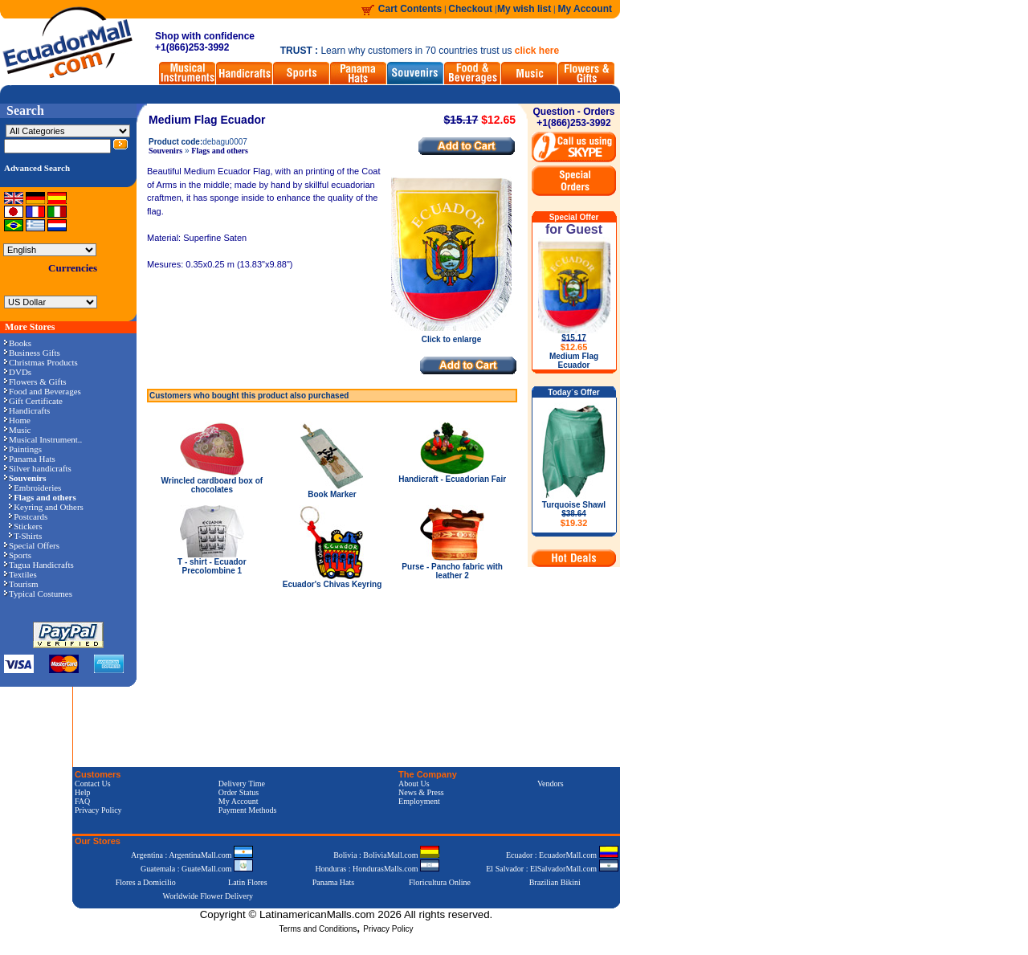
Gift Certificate (33, 401)
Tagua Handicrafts (39, 564)
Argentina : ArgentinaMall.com (192, 855)
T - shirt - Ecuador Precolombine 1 (212, 566)
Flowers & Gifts (35, 381)
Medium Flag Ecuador (573, 360)
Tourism (21, 584)
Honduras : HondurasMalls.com (377, 868)
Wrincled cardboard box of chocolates (212, 485)
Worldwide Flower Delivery (208, 896)
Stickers (25, 526)
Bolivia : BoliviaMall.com (386, 855)
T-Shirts (25, 536)
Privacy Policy (98, 810)
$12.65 (574, 347)
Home (17, 420)
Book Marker (332, 494)
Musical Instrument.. (43, 439)
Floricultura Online (440, 882)
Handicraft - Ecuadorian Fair (452, 479)
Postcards (28, 516)
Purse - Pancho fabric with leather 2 (452, 571)
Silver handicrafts (37, 468)
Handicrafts (27, 410)
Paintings (23, 449)
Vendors (550, 783)
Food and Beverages (42, 391)
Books (17, 343)
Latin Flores (247, 882)
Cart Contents (410, 8)
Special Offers (31, 545)
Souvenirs (165, 150)
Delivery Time (241, 783)
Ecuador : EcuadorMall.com (562, 855)
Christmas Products (41, 362)
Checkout (471, 8)
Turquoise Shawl (574, 514)
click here (537, 50)
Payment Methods (247, 810)
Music (17, 430)
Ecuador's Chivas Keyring (332, 584)
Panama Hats (29, 458)
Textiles (20, 574)
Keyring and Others (46, 507)
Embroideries (35, 487)
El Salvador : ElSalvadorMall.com (552, 868)
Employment (419, 801)
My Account (584, 8)
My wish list (524, 8)
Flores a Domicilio (146, 882)
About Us (414, 783)
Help (82, 792)
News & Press (421, 792)
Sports (17, 555)
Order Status (238, 792)
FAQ (82, 801)
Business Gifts (32, 352)
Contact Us (93, 783)
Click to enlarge (451, 336)
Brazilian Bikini (555, 882)
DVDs (17, 372)
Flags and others (219, 150)
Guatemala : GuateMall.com (197, 868)
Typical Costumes (38, 593)
